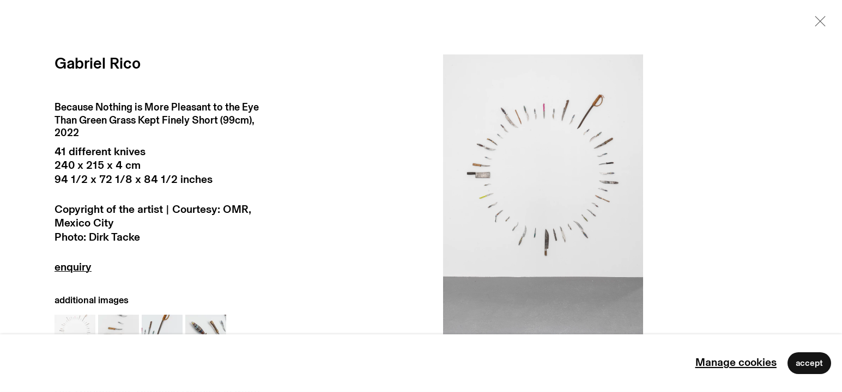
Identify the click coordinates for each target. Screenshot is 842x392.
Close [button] (817, 24)
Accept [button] (809, 363)
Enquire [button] (162, 270)
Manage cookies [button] (736, 362)
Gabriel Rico (97, 64)
